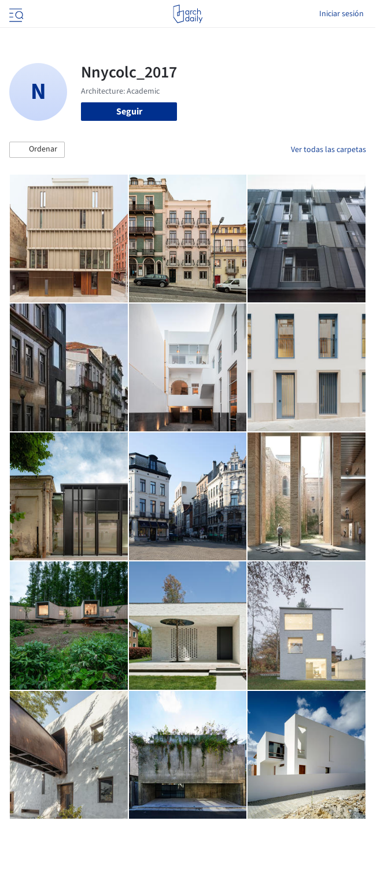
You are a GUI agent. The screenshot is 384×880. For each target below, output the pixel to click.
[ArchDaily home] (187, 14)
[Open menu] (15, 14)
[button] (37, 150)
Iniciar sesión (341, 14)
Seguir (129, 111)
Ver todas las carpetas (328, 150)
